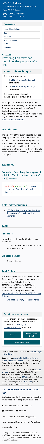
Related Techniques (11, 40)
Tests (6, 44)
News (4, 422)
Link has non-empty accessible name (23, 299)
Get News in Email (12, 405)
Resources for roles (9, 427)
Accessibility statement (17, 422)
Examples (7, 36)
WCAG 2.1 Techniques (13, 3)
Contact (12, 417)
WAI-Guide (28, 382)
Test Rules (7, 47)
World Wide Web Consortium (27, 432)
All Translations (34, 422)
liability (9, 435)
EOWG (24, 377)
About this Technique (12, 29)
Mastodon (9, 411)
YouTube (22, 411)
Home (4, 417)
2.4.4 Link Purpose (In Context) (22, 80)
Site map (20, 417)
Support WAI (31, 417)
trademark (17, 435)
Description (8, 33)
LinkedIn (28, 405)
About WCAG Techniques (12, 10)
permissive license (32, 435)
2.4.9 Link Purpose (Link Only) (21, 86)
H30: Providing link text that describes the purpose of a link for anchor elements (23, 213)
